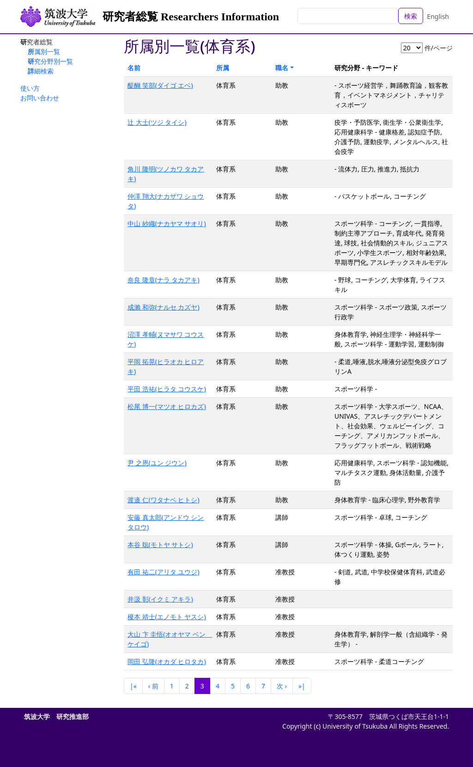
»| (301, 686)
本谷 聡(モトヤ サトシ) (160, 544)
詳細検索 (41, 71)
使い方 (30, 88)
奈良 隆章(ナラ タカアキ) (163, 279)
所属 (222, 67)
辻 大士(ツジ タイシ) (157, 122)
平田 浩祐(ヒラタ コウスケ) (166, 388)
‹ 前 (153, 686)
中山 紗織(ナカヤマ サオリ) (166, 223)
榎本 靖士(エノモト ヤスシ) (166, 616)
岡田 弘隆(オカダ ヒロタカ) (166, 661)
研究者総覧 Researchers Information (191, 17)
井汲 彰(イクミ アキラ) (160, 599)
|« (133, 686)
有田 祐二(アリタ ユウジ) (163, 571)
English (438, 16)
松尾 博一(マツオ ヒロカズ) (166, 406)
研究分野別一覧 (50, 61)
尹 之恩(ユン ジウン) (157, 462)
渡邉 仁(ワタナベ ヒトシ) (163, 499)
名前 (133, 67)
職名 (281, 67)
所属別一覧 (44, 51)
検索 (410, 16)
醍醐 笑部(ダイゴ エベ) (160, 85)
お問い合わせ (39, 97)
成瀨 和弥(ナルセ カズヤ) (163, 307)
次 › (282, 686)
